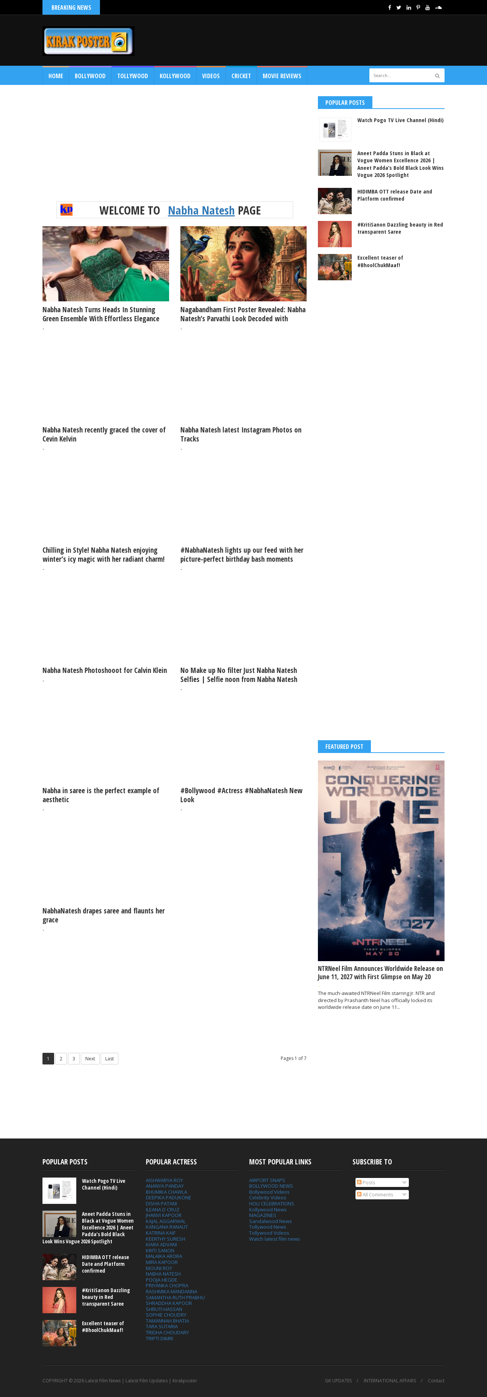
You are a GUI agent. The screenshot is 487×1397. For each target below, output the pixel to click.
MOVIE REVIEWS (282, 76)
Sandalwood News (270, 1221)
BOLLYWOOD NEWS (271, 1185)
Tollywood (132, 76)
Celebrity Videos (267, 1197)
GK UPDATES (338, 1380)
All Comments (375, 1194)
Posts (366, 1182)
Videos (211, 76)
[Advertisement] (308, 40)
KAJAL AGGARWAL (166, 1221)
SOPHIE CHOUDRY (166, 1314)
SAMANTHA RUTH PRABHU (175, 1297)
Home (55, 76)
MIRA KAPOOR (162, 1262)
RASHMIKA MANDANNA (171, 1291)
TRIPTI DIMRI (159, 1338)
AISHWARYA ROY (164, 1180)
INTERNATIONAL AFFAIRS (390, 1380)
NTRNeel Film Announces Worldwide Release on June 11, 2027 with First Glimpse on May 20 (380, 972)
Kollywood (175, 76)
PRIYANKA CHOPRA (167, 1285)
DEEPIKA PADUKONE (168, 1197)
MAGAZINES (262, 1215)
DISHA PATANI (161, 1203)
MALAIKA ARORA (164, 1256)
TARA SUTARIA (162, 1326)
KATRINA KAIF (160, 1232)
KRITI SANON (160, 1250)
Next (90, 1058)
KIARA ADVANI (161, 1244)
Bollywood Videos (269, 1191)
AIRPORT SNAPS (267, 1180)
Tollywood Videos (269, 1232)
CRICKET (241, 76)
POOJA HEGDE (161, 1279)
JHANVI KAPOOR (163, 1215)
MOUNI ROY (159, 1268)
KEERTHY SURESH (165, 1238)
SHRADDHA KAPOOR (169, 1303)
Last (109, 1058)
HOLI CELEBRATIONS (271, 1203)
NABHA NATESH (163, 1273)
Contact (436, 1380)
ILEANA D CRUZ (162, 1209)
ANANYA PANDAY (165, 1185)
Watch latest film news (274, 1238)
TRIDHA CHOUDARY (167, 1332)
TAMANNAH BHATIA (167, 1320)
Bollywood (90, 76)
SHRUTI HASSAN (164, 1309)
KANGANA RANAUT (167, 1226)
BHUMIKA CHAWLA (166, 1191)
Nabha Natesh (201, 210)
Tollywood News (267, 1226)
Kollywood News (268, 1209)
